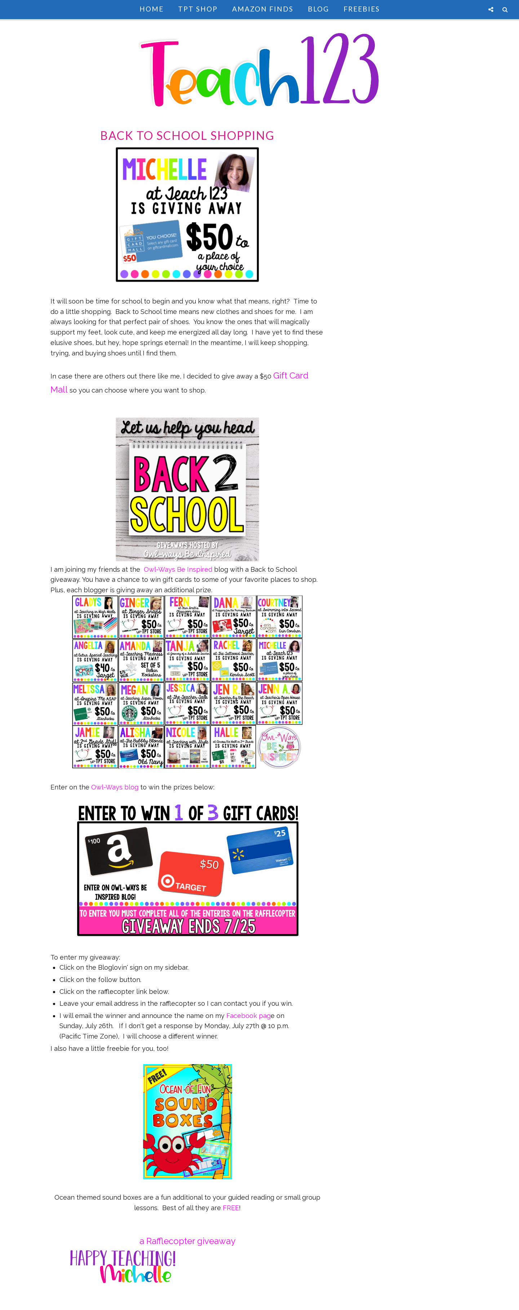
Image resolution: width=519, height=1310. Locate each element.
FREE (231, 1208)
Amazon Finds (262, 9)
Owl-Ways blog (114, 787)
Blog (318, 9)
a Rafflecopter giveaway (187, 1241)
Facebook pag (248, 1015)
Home (151, 9)
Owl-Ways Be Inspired (178, 569)
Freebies (361, 9)
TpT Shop (198, 9)
